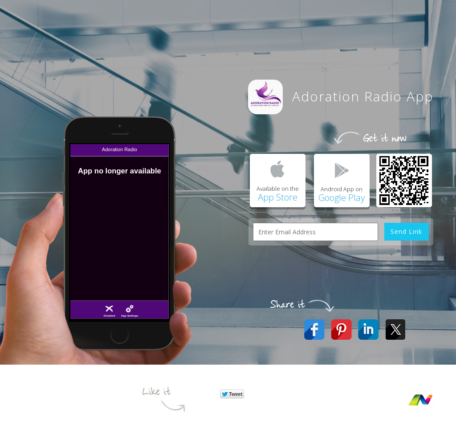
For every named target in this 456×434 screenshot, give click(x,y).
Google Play (341, 198)
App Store (277, 197)
